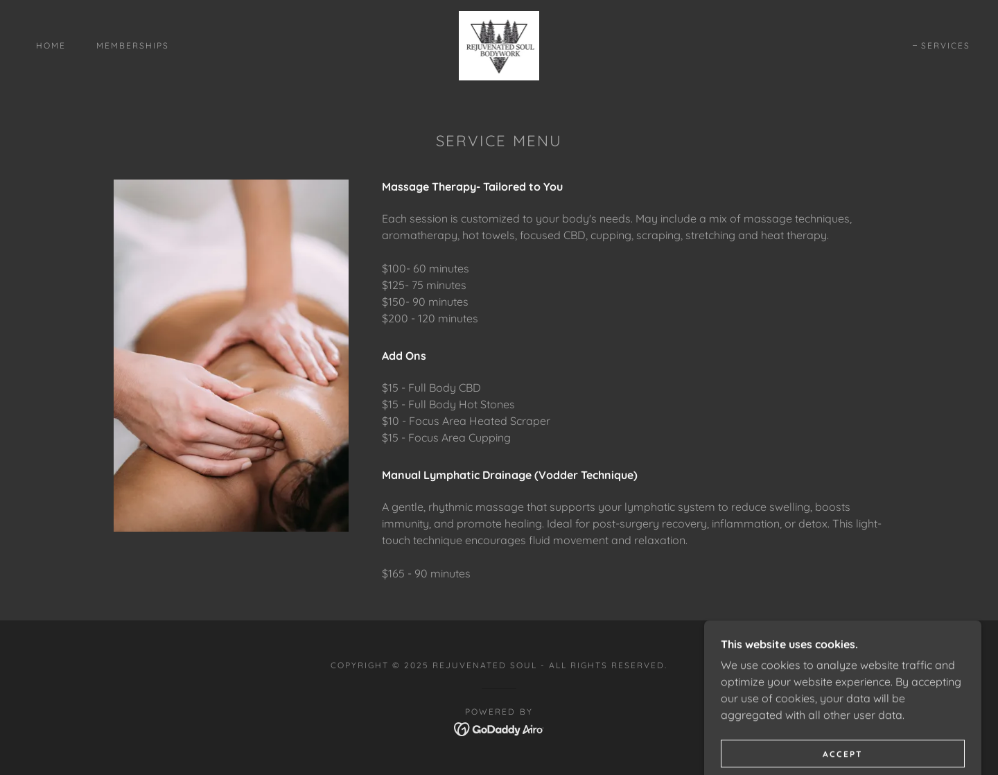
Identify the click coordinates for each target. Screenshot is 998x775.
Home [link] (51, 45)
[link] (499, 44)
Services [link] (945, 45)
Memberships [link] (132, 45)
